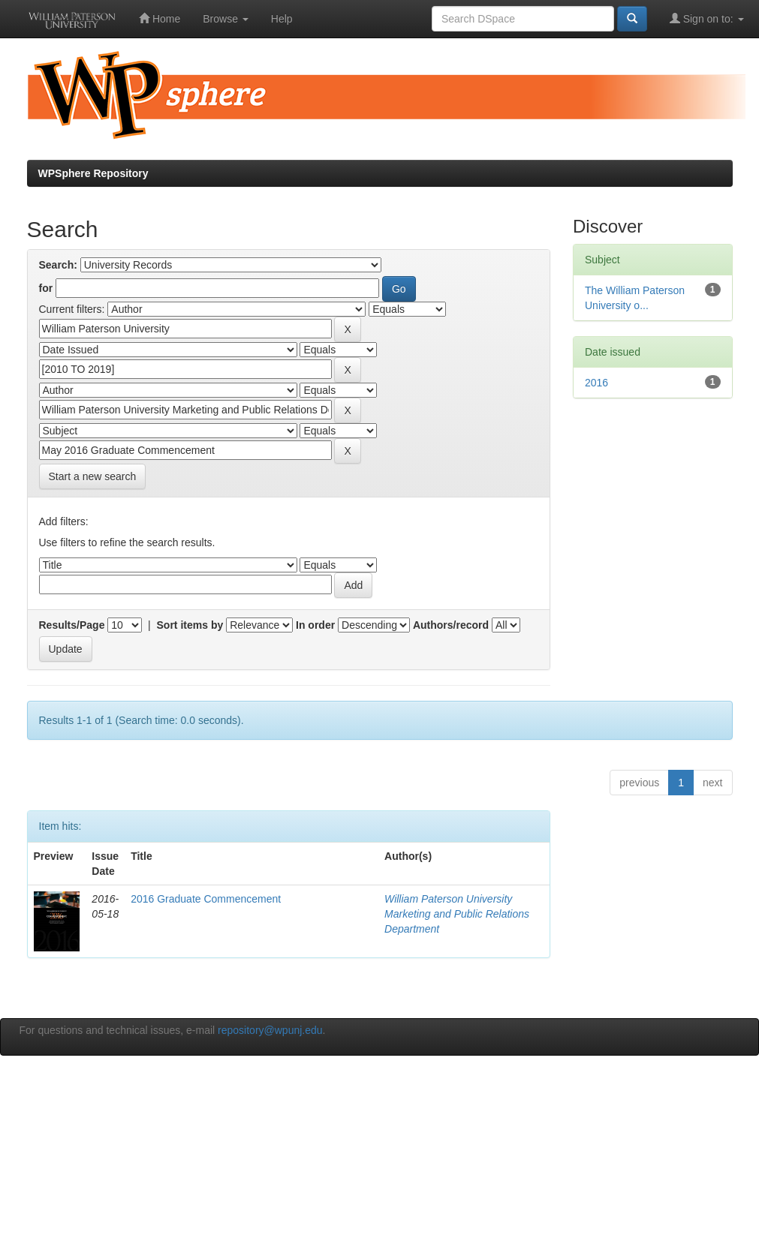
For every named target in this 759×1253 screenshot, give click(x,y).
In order (315, 625)
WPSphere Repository (93, 173)
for (46, 288)
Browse (225, 19)
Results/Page (72, 625)
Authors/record (451, 625)
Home (159, 18)
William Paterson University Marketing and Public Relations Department (456, 914)
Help (282, 19)
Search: (58, 265)
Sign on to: (707, 18)
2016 (596, 383)
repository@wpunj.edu (270, 1030)
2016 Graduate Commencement (206, 899)
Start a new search (93, 476)
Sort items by (190, 625)
